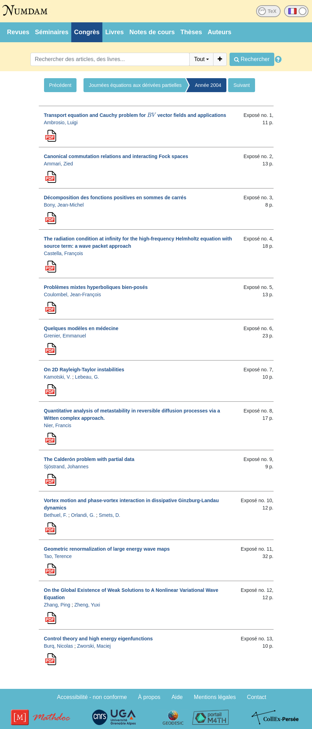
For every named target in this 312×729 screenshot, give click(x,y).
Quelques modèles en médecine (81, 328)
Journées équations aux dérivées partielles (135, 85)
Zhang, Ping (57, 605)
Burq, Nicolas (58, 646)
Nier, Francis (58, 425)
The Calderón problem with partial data (89, 459)
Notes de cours (152, 32)
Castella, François (63, 253)
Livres (114, 32)
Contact (256, 697)
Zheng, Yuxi (87, 605)
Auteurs (219, 32)
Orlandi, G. (83, 515)
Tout (199, 59)
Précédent (60, 85)
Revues (18, 32)
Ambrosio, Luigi (61, 122)
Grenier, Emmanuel (65, 336)
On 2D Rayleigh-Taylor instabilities (84, 369)
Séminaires (51, 32)
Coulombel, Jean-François (72, 294)
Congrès (87, 32)
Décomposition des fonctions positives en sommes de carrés (115, 197)
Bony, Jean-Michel (64, 205)
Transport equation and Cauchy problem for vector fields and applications (135, 115)
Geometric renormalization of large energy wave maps (107, 549)
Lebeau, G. (87, 377)
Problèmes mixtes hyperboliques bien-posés (96, 287)
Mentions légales (215, 697)
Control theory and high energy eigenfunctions (98, 638)
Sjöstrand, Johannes (66, 466)
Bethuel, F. (55, 515)
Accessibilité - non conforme (92, 697)
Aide (177, 697)
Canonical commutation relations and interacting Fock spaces (116, 156)
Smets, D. (109, 515)
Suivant (241, 85)
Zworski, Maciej (93, 646)
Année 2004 (208, 85)
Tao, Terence (58, 556)
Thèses (191, 32)
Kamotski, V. (57, 377)
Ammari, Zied (58, 163)
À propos (149, 697)
